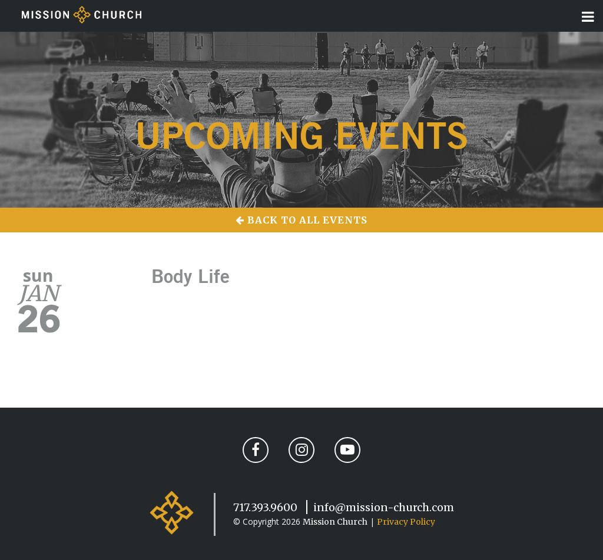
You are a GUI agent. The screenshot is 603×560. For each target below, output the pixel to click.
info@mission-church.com (383, 507)
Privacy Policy (406, 521)
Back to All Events (301, 220)
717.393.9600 (265, 507)
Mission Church (335, 521)
